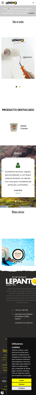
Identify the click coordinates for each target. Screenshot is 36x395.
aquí (29, 375)
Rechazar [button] (21, 384)
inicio (5, 8)
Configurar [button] (21, 388)
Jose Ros (18, 190)
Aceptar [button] (21, 380)
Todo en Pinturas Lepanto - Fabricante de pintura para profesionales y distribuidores (17, 10)
